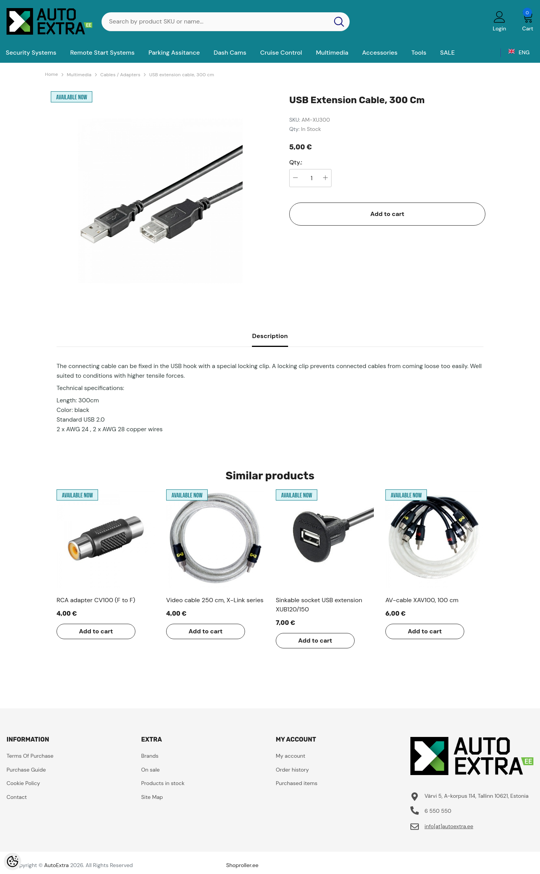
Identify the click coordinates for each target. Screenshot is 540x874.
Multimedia (79, 75)
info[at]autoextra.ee (449, 826)
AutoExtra (56, 865)
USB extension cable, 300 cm (181, 75)
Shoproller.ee (242, 865)
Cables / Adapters (120, 75)
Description (270, 336)
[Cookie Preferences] (12, 861)
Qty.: (295, 162)
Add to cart (387, 214)
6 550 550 (438, 810)
